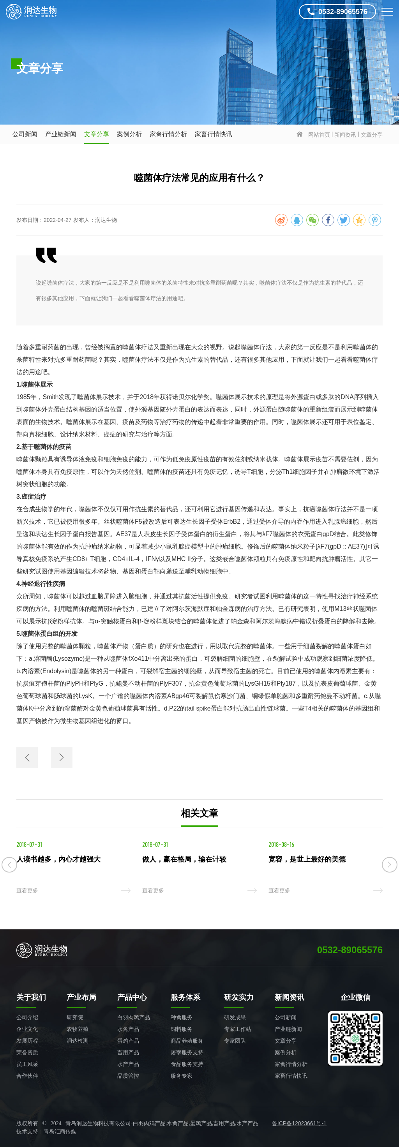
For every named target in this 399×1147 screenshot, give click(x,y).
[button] (9, 865)
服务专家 (181, 1076)
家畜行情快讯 (213, 134)
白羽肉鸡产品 (133, 1017)
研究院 (75, 1017)
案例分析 (129, 134)
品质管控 (128, 1076)
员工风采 (27, 1064)
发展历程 (27, 1041)
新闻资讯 (345, 135)
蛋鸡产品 (128, 1041)
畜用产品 (128, 1052)
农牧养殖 (77, 1029)
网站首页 (319, 135)
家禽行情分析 (168, 134)
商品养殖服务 (187, 1041)
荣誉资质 (27, 1052)
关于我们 (31, 997)
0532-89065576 (337, 11)
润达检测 (77, 1041)
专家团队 (235, 1041)
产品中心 (132, 997)
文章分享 (96, 134)
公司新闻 (24, 134)
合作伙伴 (27, 1076)
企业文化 (27, 1029)
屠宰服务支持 (187, 1052)
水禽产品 (128, 1029)
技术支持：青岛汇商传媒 (46, 1131)
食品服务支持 (187, 1064)
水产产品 (128, 1064)
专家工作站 (237, 1029)
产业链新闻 (60, 134)
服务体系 (185, 997)
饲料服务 (181, 1029)
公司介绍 (27, 1017)
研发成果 (235, 1017)
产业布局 (81, 997)
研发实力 (239, 997)
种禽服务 (181, 1017)
